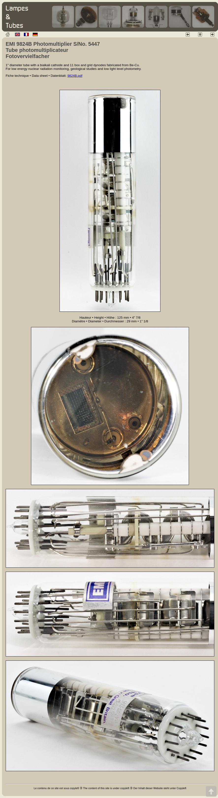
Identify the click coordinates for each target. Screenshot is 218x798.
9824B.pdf (74, 76)
